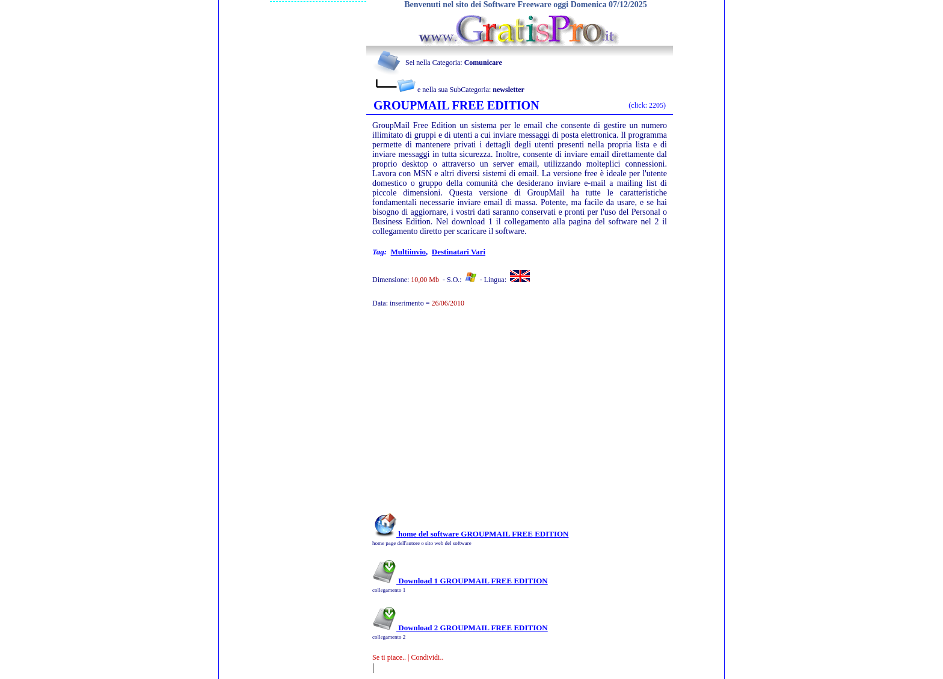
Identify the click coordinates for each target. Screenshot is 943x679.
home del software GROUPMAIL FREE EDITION (470, 533)
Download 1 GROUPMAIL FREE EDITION (460, 580)
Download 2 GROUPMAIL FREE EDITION (460, 627)
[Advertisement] (503, 416)
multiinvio (408, 251)
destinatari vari (458, 251)
